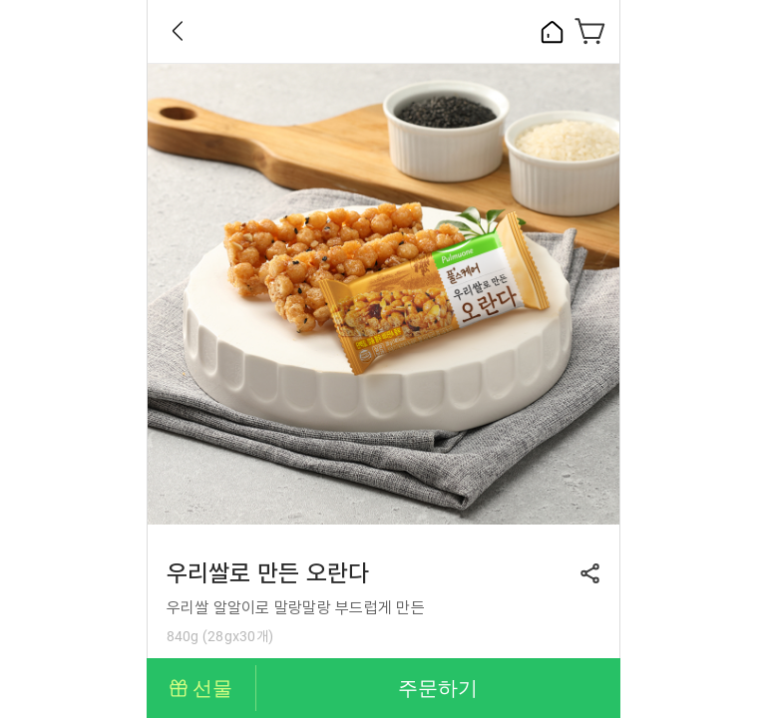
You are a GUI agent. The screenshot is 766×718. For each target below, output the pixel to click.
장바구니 (590, 31)
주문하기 (438, 688)
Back (178, 31)
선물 (212, 688)
